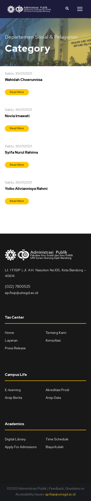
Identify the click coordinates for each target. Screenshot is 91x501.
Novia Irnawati (17, 116)
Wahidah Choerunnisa (23, 79)
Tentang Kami (56, 332)
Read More (17, 92)
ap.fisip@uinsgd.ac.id (21, 292)
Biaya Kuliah (55, 447)
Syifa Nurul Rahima (21, 152)
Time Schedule (57, 439)
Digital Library (15, 439)
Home (9, 332)
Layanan (11, 340)
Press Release (15, 348)
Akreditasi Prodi (57, 390)
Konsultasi (53, 340)
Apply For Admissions (21, 447)
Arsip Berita (13, 397)
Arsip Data (53, 397)
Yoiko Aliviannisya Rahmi (26, 188)
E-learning (13, 390)
